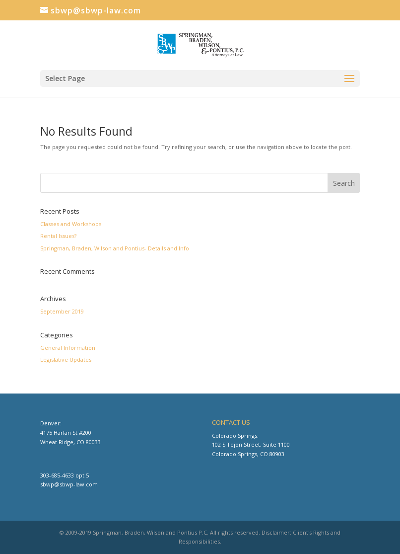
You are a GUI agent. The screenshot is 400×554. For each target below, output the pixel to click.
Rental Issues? (58, 235)
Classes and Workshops (70, 224)
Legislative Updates (65, 359)
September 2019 (62, 311)
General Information (67, 347)
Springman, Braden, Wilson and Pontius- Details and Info (114, 248)
